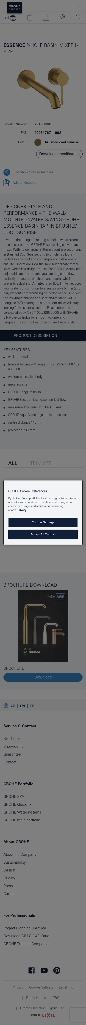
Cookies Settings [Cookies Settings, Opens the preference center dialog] (43, 522)
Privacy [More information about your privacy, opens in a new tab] (22, 509)
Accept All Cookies (43, 534)
